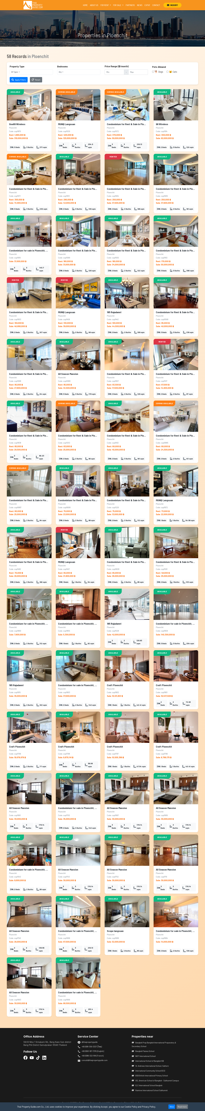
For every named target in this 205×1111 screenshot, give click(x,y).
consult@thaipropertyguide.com (94, 1060)
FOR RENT (105, 5)
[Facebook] (25, 1058)
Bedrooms (62, 66)
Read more (182, 1106)
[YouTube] (32, 1058)
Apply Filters (19, 79)
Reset (36, 79)
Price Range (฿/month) (117, 66)
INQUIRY (172, 5)
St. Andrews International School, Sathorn (150, 1066)
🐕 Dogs (159, 71)
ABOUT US (94, 5)
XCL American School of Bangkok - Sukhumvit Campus (155, 1080)
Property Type (17, 66)
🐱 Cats (173, 71)
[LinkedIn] (44, 1058)
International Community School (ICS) (148, 1070)
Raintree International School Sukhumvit (150, 1090)
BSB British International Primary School (150, 1075)
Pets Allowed (159, 66)
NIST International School (144, 1056)
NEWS (139, 5)
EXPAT (147, 5)
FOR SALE (117, 5)
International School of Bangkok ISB (148, 1061)
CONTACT (156, 5)
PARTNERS (130, 5)
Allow (172, 1106)
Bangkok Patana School (143, 1051)
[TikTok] (38, 1058)
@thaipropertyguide (90, 1042)
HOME (86, 4)
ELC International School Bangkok (147, 1085)
